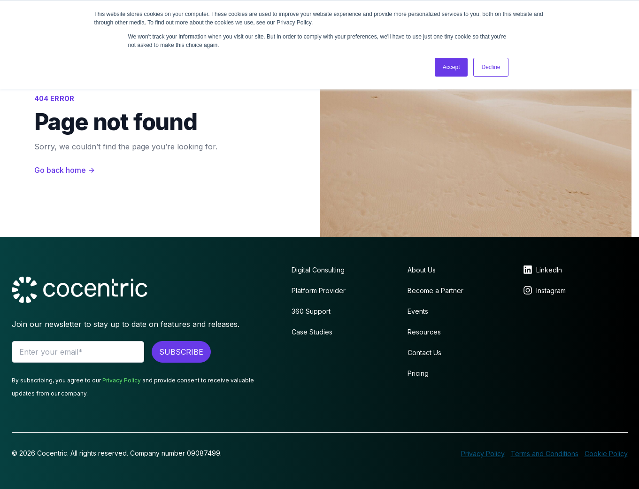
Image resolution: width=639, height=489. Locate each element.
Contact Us (424, 353)
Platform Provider (319, 291)
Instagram (551, 291)
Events (418, 311)
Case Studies (312, 332)
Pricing (418, 373)
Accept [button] (451, 67)
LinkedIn (549, 270)
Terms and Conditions (544, 454)
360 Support (311, 311)
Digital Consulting (318, 270)
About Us (422, 270)
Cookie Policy (606, 454)
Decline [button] (490, 67)
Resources (424, 332)
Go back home (64, 170)
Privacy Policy (121, 380)
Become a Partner (435, 291)
